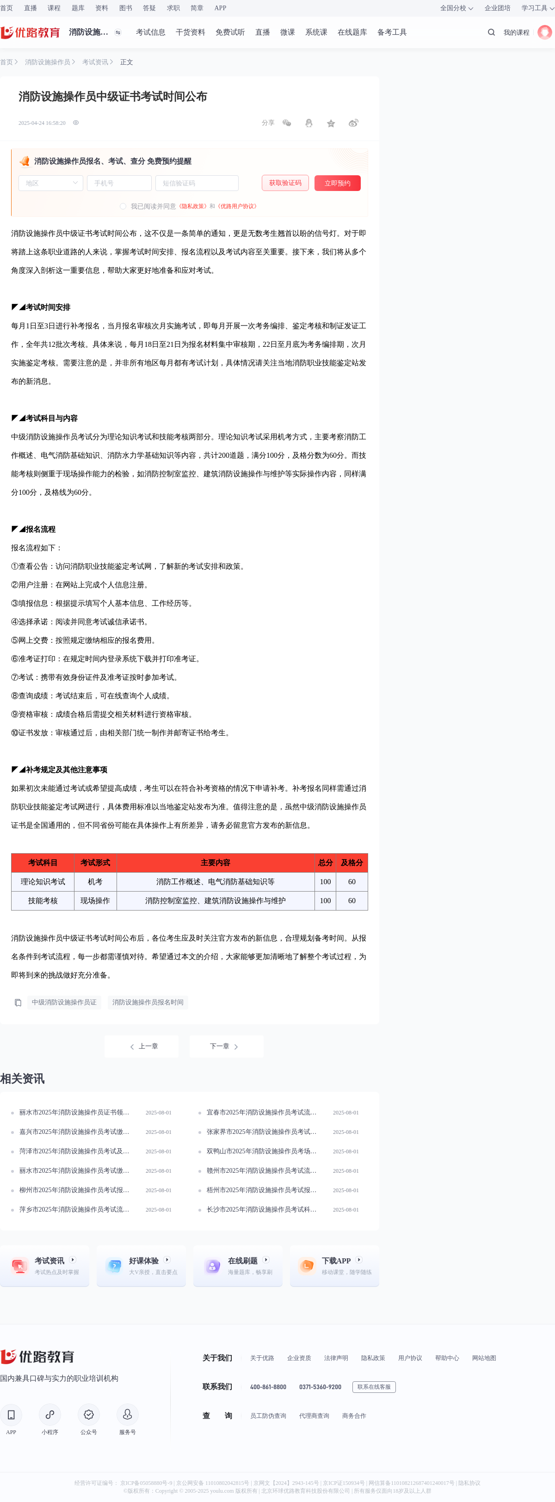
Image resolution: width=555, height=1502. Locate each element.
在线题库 (352, 32)
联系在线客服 (374, 1387)
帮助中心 (447, 1357)
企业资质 (299, 1357)
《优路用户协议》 (237, 206)
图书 (125, 8)
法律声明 (336, 1357)
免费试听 (230, 32)
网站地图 (484, 1357)
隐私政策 (373, 1357)
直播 (30, 8)
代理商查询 (314, 1415)
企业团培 (498, 8)
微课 (287, 32)
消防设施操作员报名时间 (148, 1002)
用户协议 (410, 1357)
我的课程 (517, 32)
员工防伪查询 (268, 1415)
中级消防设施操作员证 (64, 1002)
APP (221, 8)
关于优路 (262, 1357)
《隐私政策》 (193, 206)
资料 (101, 8)
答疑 (149, 8)
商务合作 (354, 1415)
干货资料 (190, 32)
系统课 (316, 32)
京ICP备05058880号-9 (146, 1483)
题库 (78, 8)
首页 (6, 8)
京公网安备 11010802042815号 (213, 1483)
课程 (54, 8)
